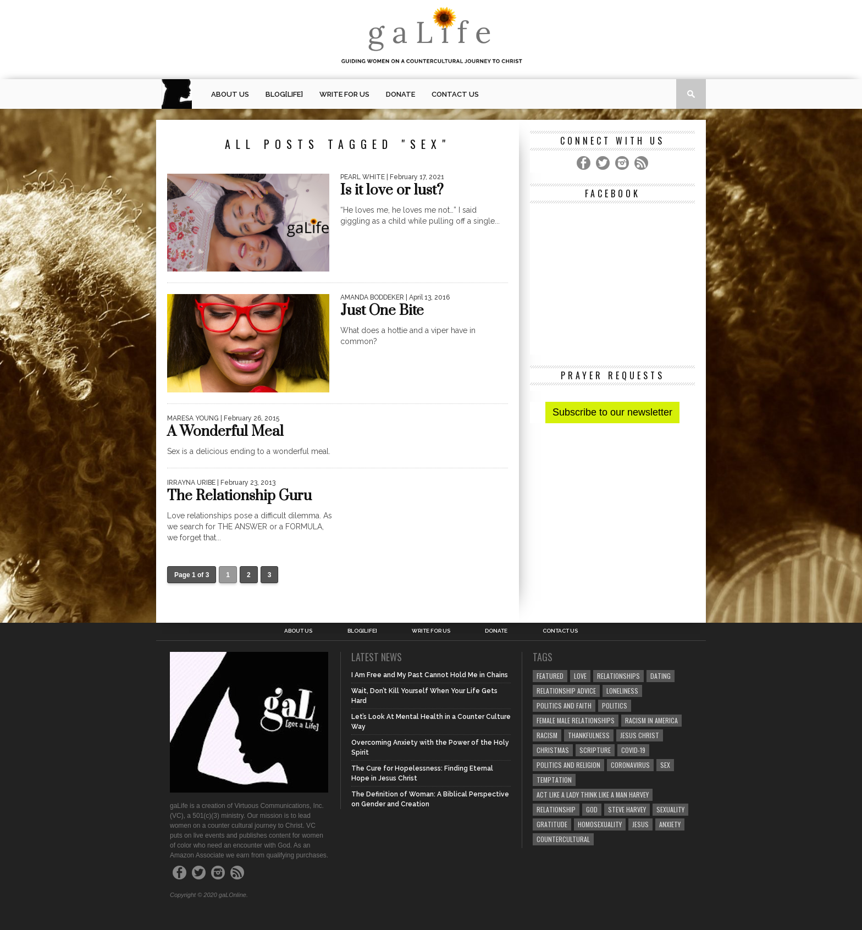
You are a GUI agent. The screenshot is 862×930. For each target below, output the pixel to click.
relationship (556, 809)
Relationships (618, 675)
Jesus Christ (639, 735)
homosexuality (600, 824)
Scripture (595, 750)
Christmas (553, 750)
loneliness (622, 690)
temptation (554, 779)
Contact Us (455, 94)
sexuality (670, 809)
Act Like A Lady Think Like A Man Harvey (593, 794)
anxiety (670, 824)
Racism (547, 735)
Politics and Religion (568, 765)
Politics (614, 705)
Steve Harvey (627, 809)
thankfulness (589, 735)
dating (660, 675)
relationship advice (566, 690)
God (592, 809)
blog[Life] (284, 94)
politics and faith (564, 705)
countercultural (563, 839)
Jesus (640, 824)
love (580, 675)
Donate (400, 94)
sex (665, 765)
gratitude (552, 824)
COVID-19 (633, 750)
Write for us (344, 94)
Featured (550, 675)
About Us (230, 94)
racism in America (651, 720)
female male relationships (576, 720)
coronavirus (630, 765)
